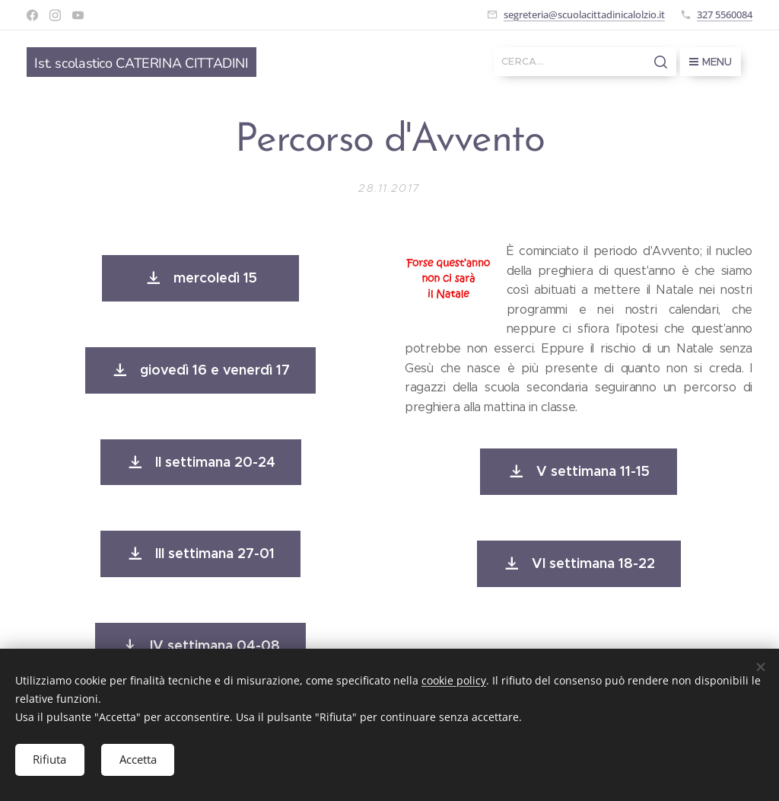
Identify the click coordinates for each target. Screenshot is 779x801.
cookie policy (453, 679)
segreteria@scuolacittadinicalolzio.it (584, 14)
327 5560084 (724, 14)
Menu (710, 62)
